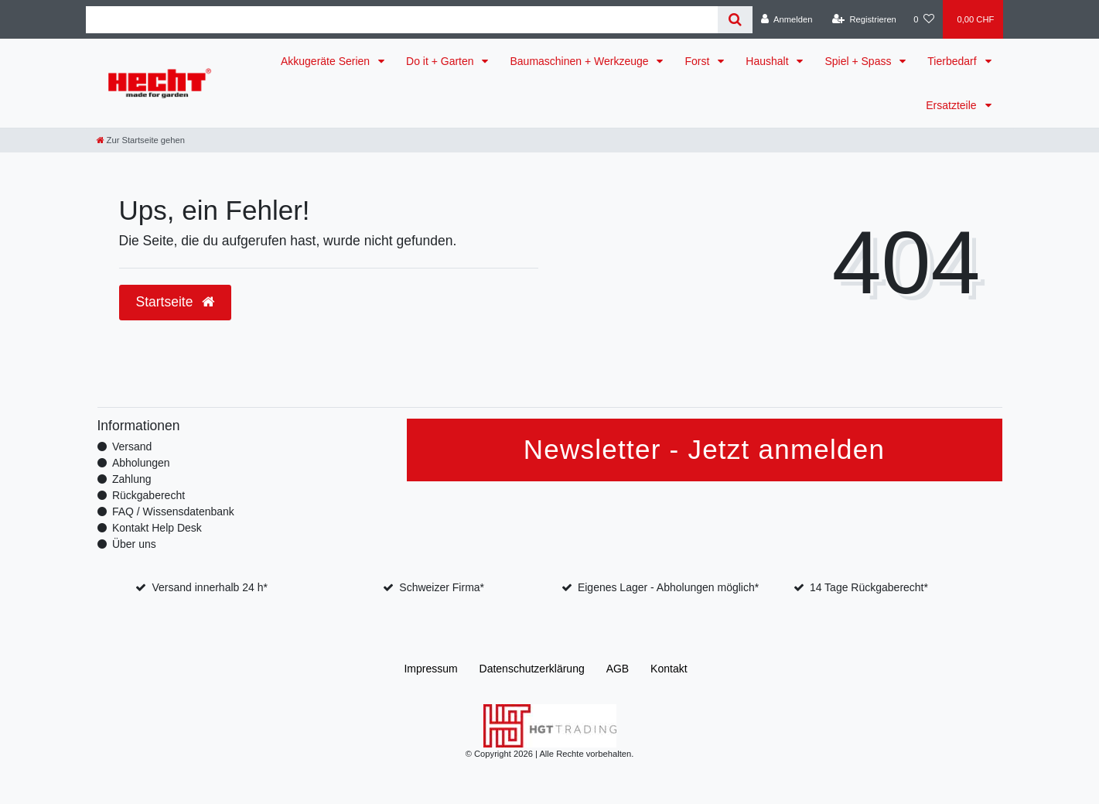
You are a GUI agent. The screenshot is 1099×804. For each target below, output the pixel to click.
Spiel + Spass (859, 61)
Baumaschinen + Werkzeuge (580, 61)
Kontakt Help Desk (157, 528)
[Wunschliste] (924, 19)
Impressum (430, 668)
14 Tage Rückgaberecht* (869, 587)
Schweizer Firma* (441, 587)
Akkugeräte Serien (327, 61)
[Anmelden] (787, 19)
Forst (698, 61)
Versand (132, 446)
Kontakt (668, 668)
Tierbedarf (953, 61)
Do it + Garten (441, 61)
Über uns (134, 544)
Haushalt (768, 61)
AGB (618, 668)
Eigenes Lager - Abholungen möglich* (668, 587)
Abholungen (141, 463)
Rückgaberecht (148, 495)
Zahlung (132, 479)
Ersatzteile (952, 105)
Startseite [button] (175, 302)
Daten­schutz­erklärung (532, 668)
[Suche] (735, 19)
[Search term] (402, 19)
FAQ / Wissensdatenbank (173, 511)
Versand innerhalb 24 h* (209, 587)
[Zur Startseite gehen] (141, 140)
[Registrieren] (864, 19)
